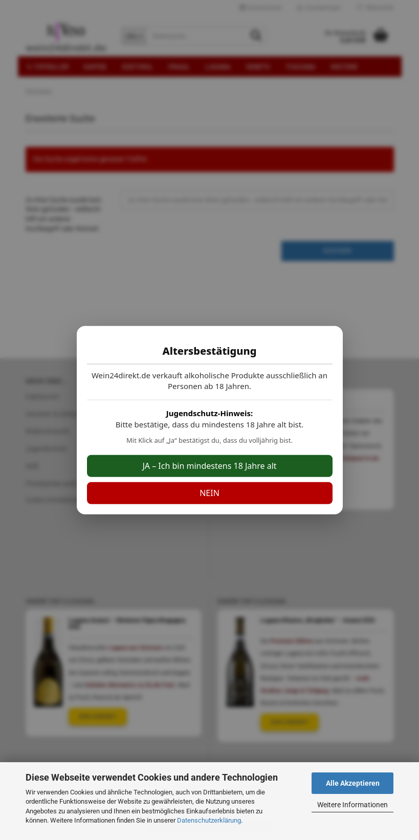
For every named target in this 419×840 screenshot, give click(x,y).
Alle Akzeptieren (353, 783)
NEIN (209, 493)
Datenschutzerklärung (209, 820)
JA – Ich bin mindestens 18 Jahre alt (209, 465)
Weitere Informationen (352, 805)
